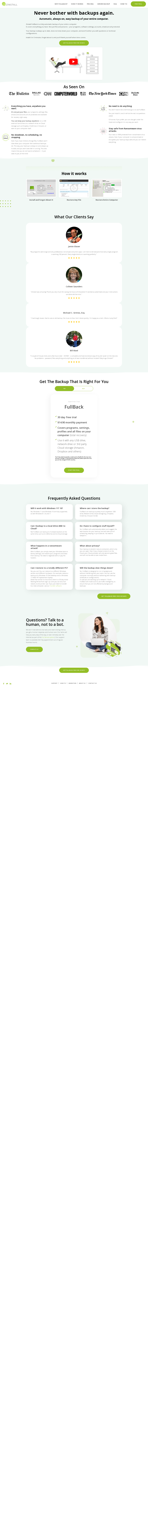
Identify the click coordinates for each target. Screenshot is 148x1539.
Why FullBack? (61, 4)
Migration (72, 714)
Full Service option (48, 674)
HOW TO (123, 4)
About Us (82, 714)
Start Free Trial (74, 513)
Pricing (90, 4)
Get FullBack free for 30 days (74, 43)
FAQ (115, 4)
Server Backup (103, 4)
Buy (83, 431)
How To (63, 714)
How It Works (77, 4)
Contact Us (34, 686)
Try (64, 431)
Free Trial (138, 4)
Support (54, 714)
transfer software (55, 628)
